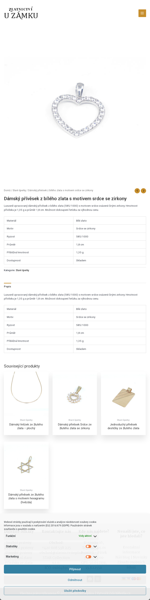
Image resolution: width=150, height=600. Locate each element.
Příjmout (75, 569)
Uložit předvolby (75, 591)
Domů (7, 190)
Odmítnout (75, 580)
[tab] (7, 286)
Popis (7, 286)
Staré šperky (19, 190)
